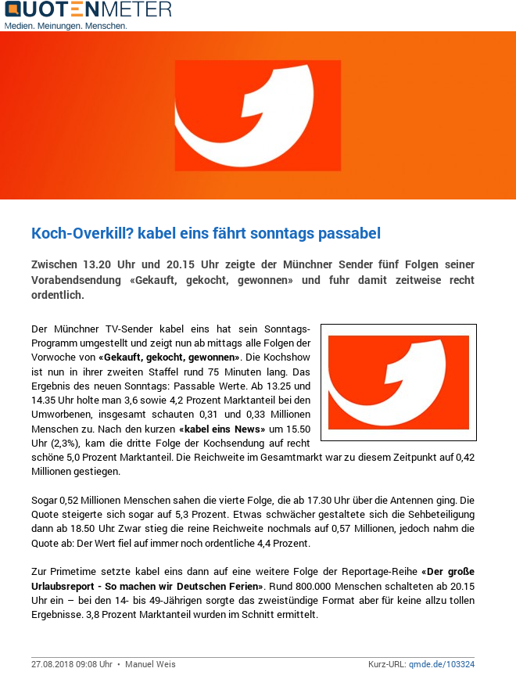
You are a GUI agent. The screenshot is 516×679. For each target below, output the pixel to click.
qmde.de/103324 (442, 664)
